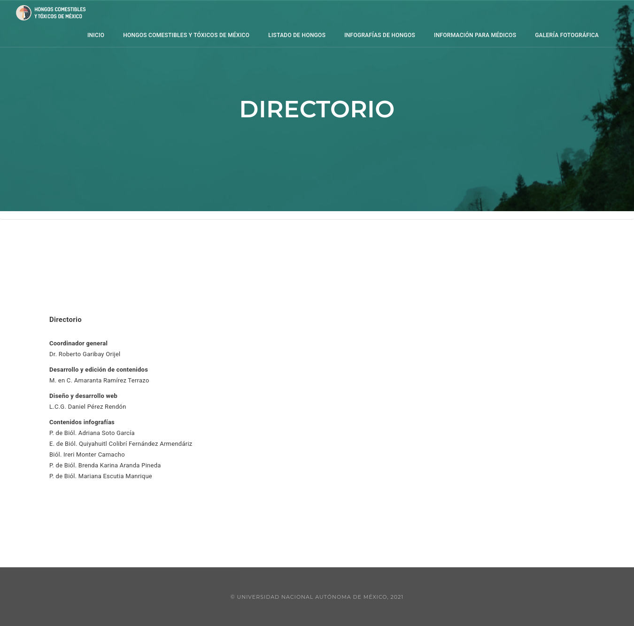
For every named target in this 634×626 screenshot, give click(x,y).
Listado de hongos (268, 35)
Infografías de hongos (351, 35)
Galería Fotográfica (538, 35)
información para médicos (446, 35)
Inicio (67, 35)
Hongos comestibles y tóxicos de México (157, 35)
